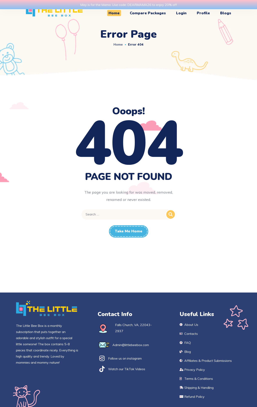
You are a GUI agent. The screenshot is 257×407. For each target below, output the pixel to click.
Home (118, 44)
